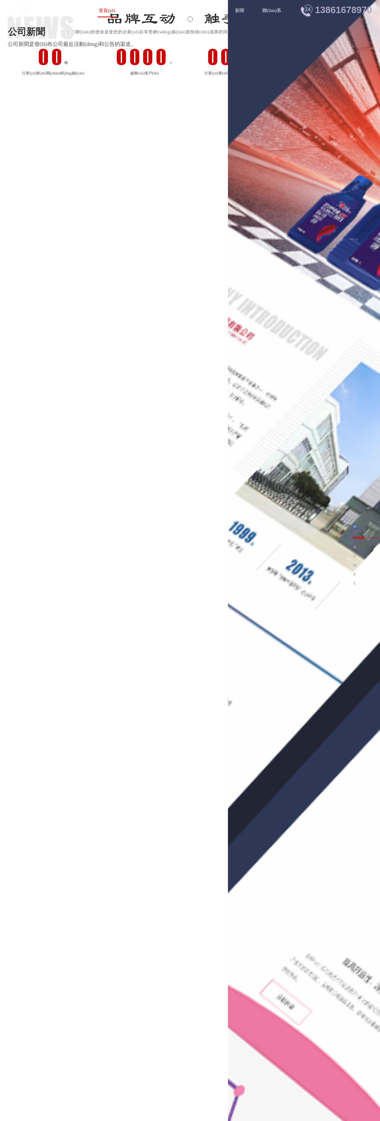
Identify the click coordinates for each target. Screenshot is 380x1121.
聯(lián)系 (271, 10)
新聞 (239, 10)
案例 (212, 10)
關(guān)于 (143, 10)
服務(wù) (181, 10)
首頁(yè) (107, 10)
